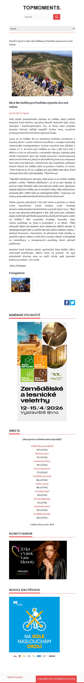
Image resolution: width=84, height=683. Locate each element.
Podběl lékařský (42, 514)
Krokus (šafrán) (42, 461)
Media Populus (15, 677)
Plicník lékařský (42, 499)
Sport (20, 41)
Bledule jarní (42, 453)
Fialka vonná (42, 483)
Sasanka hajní (42, 491)
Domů (12, 41)
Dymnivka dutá (42, 506)
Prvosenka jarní (42, 468)
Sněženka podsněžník (42, 446)
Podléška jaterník (42, 476)
